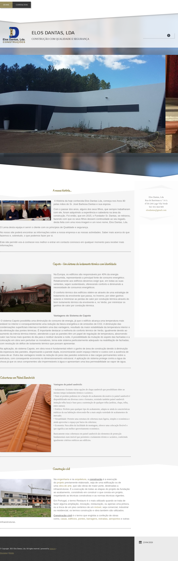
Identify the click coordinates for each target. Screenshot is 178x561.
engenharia (63, 479)
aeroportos (114, 518)
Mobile (11, 553)
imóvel (97, 507)
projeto (60, 482)
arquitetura (80, 479)
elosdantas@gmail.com (156, 210)
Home (6, 5)
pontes (81, 518)
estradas (103, 518)
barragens (91, 518)
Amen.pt (52, 549)
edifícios (72, 518)
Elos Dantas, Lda (53, 33)
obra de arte (65, 485)
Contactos (22, 5)
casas (64, 518)
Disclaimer (4, 553)
